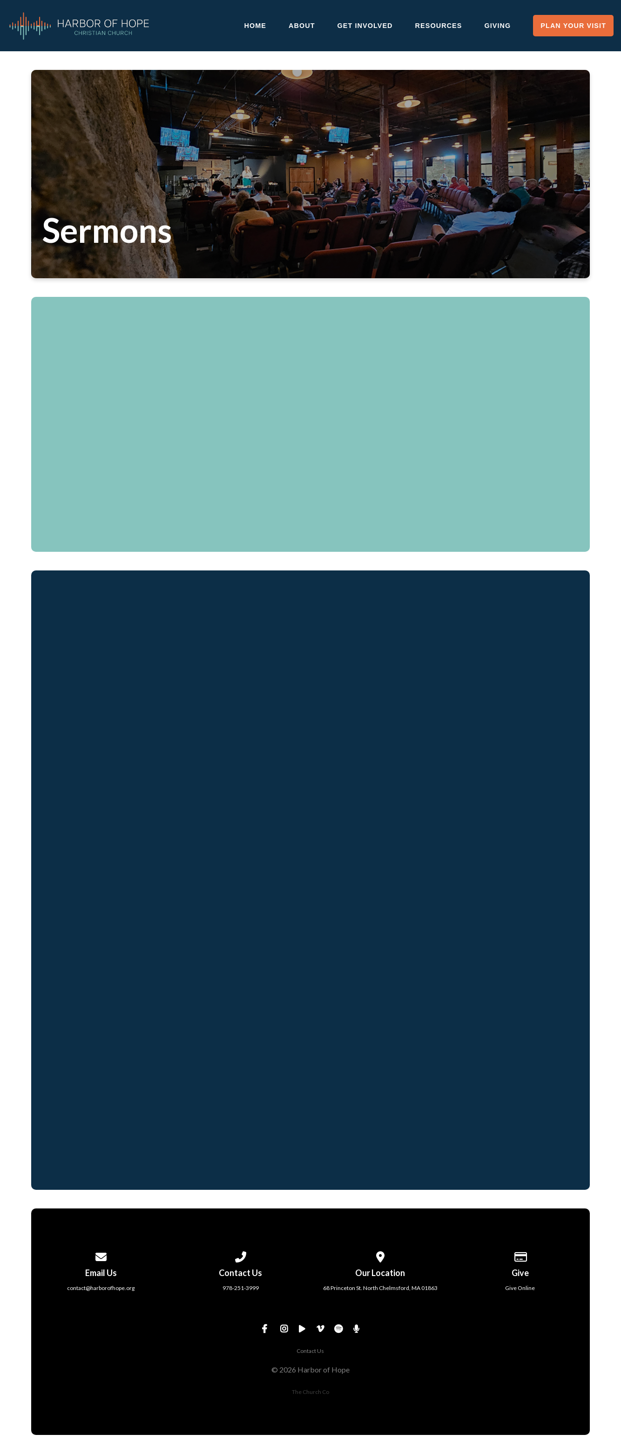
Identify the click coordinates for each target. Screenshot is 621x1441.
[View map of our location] (380, 1255)
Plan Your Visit (573, 25)
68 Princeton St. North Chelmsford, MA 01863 (380, 1287)
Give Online (520, 1287)
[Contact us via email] (101, 1255)
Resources (438, 25)
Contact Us (310, 1350)
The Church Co (310, 1391)
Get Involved (365, 25)
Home (255, 25)
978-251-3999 (241, 1287)
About (302, 25)
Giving (497, 25)
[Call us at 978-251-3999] (241, 1255)
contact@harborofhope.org (101, 1287)
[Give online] (520, 1255)
